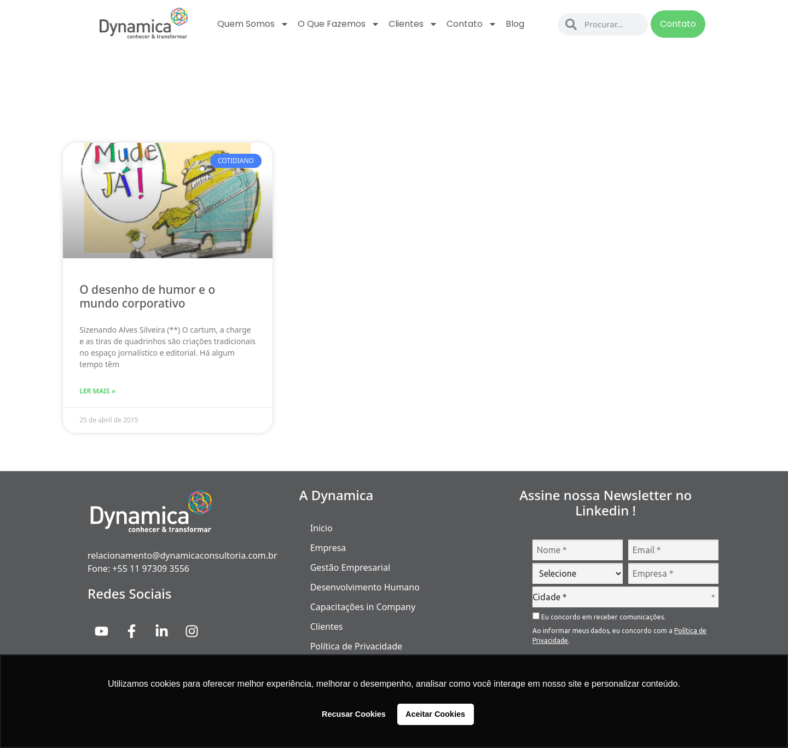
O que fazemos (339, 24)
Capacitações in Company (362, 607)
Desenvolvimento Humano (365, 587)
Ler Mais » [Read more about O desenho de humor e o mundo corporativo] (97, 391)
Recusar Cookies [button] (354, 714)
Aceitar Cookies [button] (435, 714)
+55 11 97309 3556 (150, 569)
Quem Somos (253, 24)
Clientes (413, 24)
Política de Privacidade (356, 646)
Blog (515, 24)
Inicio (321, 528)
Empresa (328, 548)
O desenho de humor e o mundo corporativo (147, 296)
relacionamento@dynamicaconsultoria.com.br (182, 555)
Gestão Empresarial (350, 567)
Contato (472, 24)
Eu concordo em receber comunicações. (598, 616)
